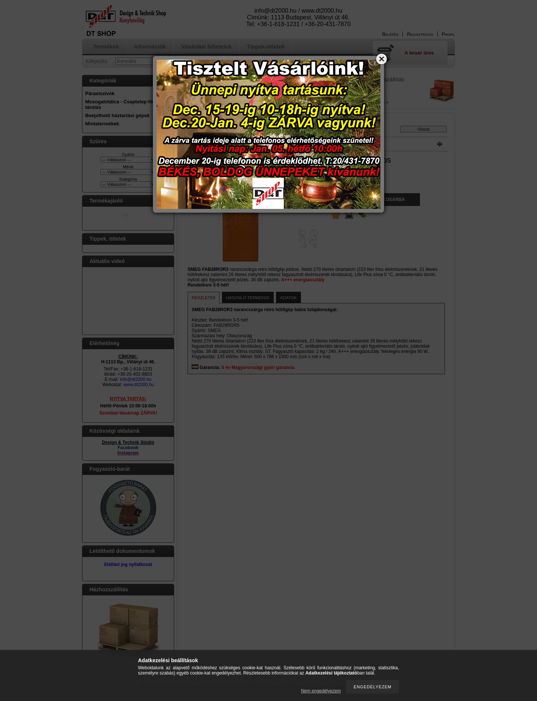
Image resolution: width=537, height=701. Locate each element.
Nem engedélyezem (321, 691)
